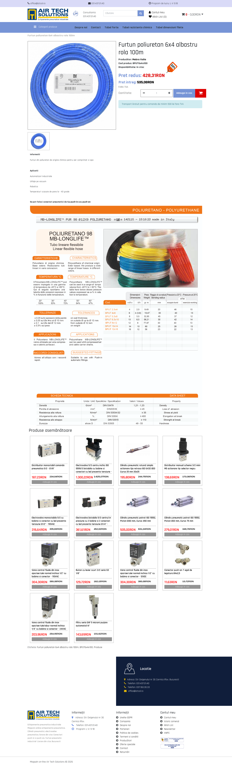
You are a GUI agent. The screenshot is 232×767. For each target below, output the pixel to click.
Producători (126, 740)
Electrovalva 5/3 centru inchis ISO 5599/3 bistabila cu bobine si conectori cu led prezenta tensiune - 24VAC (94, 468)
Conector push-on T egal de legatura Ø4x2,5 (178, 572)
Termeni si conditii (129, 736)
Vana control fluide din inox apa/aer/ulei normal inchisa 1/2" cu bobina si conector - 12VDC (137, 573)
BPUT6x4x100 (86, 647)
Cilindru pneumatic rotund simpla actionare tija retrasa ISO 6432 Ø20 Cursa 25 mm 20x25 (137, 468)
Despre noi (81, 27)
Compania (125, 721)
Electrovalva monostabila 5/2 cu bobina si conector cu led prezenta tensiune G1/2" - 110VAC (49, 521)
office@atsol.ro (135, 691)
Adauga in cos (50, 482)
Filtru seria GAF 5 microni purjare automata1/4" (91, 624)
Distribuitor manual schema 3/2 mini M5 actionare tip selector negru (182, 467)
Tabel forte (111, 27)
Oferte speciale (127, 744)
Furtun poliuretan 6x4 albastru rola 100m (51, 35)
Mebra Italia (139, 59)
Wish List (168, 725)
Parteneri (124, 729)
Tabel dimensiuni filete (169, 27)
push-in (74, 201)
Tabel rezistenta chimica (137, 27)
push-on (86, 201)
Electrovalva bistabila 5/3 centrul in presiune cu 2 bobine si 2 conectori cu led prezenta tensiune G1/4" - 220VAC (93, 521)
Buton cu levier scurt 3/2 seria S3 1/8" (92, 572)
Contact (96, 27)
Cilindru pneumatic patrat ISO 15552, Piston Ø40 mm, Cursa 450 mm (138, 519)
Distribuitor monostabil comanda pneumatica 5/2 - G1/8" (48, 467)
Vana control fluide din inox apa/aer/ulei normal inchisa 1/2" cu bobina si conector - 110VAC (49, 573)
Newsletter (169, 729)
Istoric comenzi (171, 721)
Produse (98, 647)
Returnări (124, 752)
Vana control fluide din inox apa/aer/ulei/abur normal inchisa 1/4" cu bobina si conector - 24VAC (49, 625)
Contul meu (157, 12)
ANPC (167, 733)
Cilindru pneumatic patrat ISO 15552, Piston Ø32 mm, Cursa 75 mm (182, 519)
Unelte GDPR (126, 717)
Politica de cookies (129, 733)
